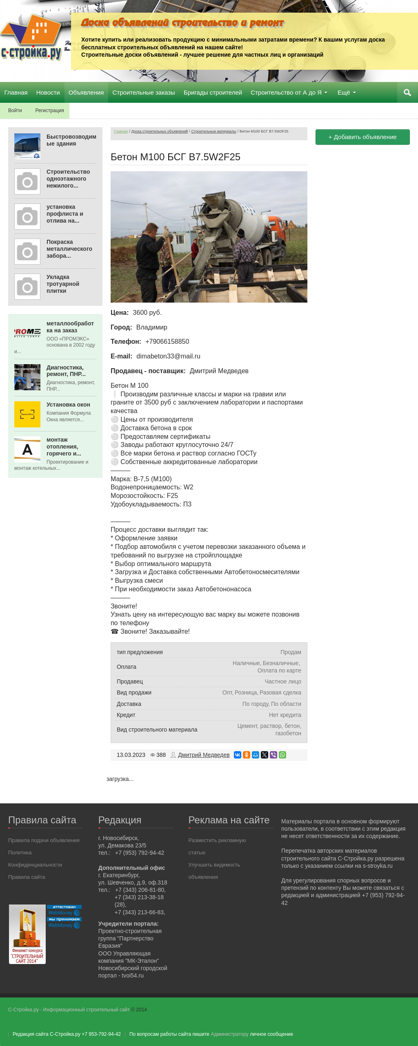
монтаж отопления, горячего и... (64, 446)
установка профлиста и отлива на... (65, 213)
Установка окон (68, 404)
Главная (121, 131)
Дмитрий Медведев (203, 754)
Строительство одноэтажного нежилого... (68, 178)
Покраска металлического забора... (69, 248)
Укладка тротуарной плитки (63, 283)
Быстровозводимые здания (71, 139)
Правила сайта (26, 877)
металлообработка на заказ (70, 326)
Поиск (408, 92)
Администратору (229, 1034)
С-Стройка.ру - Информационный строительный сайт (69, 1009)
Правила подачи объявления (44, 840)
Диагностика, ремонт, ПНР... (66, 370)
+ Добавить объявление (363, 136)
